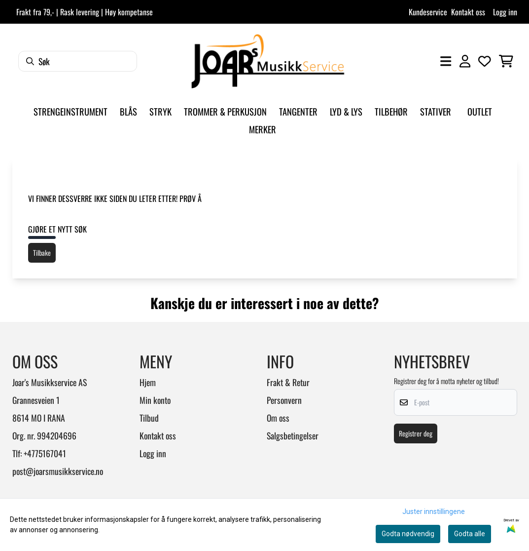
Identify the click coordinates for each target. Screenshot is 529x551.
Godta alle (469, 534)
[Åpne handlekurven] (506, 61)
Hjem (148, 382)
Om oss (278, 417)
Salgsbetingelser (292, 435)
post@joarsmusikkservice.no (57, 471)
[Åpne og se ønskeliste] (484, 61)
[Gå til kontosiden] (465, 61)
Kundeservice (428, 12)
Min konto (155, 400)
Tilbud (149, 417)
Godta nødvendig (408, 534)
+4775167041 (45, 453)
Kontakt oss (468, 12)
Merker (262, 129)
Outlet (479, 111)
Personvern (284, 400)
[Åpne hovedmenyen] (445, 61)
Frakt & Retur (288, 382)
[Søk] (77, 61)
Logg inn (505, 12)
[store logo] (267, 61)
